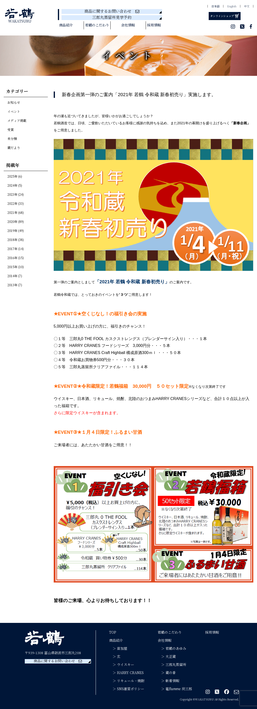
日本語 (215, 6)
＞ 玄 (114, 656)
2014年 (12, 276)
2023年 (12, 195)
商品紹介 (66, 25)
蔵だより (13, 148)
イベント (13, 112)
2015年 (12, 267)
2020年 (12, 222)
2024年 (12, 186)
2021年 (12, 213)
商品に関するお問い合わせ (111, 11)
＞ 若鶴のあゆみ (172, 648)
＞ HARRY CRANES (126, 673)
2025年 (12, 177)
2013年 (12, 285)
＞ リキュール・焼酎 (126, 681)
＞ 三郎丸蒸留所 (172, 665)
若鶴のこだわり (97, 25)
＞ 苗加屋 (118, 648)
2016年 (12, 258)
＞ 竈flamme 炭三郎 (175, 689)
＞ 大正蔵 (167, 656)
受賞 (10, 130)
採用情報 (154, 25)
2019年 (12, 231)
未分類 (12, 139)
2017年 (12, 249)
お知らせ (13, 103)
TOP (112, 632)
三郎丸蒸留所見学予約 (111, 17)
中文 (246, 6)
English (231, 6)
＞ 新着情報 (168, 681)
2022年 (12, 204)
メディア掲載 (16, 121)
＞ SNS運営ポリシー (126, 689)
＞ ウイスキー (121, 665)
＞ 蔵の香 (167, 673)
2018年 (12, 240)
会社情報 (128, 25)
